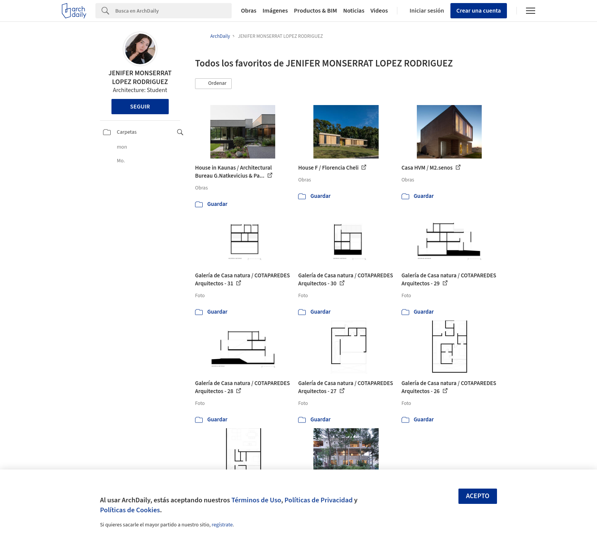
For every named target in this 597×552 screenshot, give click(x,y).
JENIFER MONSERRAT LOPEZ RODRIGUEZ (139, 77)
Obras (249, 11)
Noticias (354, 11)
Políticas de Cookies (130, 510)
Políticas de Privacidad (318, 500)
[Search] (173, 10)
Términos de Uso (256, 500)
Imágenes (275, 11)
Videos (379, 11)
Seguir (140, 106)
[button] (213, 83)
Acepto (478, 496)
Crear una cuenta (479, 10)
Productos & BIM (315, 11)
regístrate (221, 525)
